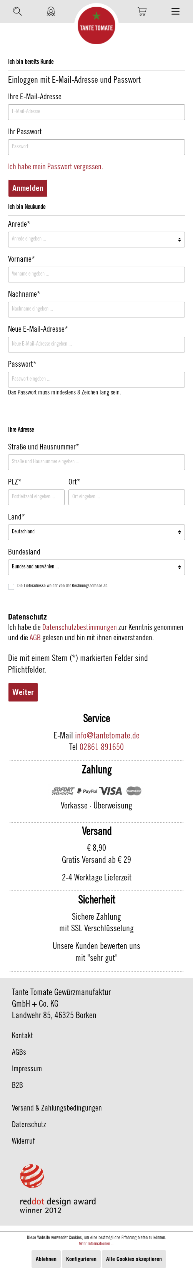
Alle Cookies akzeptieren (134, 1259)
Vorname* (21, 260)
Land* (16, 518)
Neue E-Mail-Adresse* (38, 330)
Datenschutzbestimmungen (79, 628)
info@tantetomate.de (107, 736)
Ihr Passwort (25, 133)
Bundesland (24, 553)
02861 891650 (102, 748)
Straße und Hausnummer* (43, 448)
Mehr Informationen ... (97, 1244)
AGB (35, 639)
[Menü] (175, 11)
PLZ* (15, 483)
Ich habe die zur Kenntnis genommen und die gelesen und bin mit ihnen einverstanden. (95, 634)
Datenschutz (29, 1125)
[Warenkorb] (142, 11)
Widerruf (23, 1142)
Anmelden (27, 188)
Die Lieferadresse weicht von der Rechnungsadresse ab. (62, 586)
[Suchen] (17, 11)
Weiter (23, 692)
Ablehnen (46, 1259)
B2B (17, 1086)
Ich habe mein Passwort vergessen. (55, 168)
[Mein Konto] (51, 11)
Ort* (74, 483)
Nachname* (24, 295)
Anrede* (19, 225)
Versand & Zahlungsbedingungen (57, 1109)
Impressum (27, 1070)
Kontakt (22, 1037)
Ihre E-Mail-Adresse (35, 98)
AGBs (19, 1053)
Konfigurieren (81, 1259)
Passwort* (22, 365)
